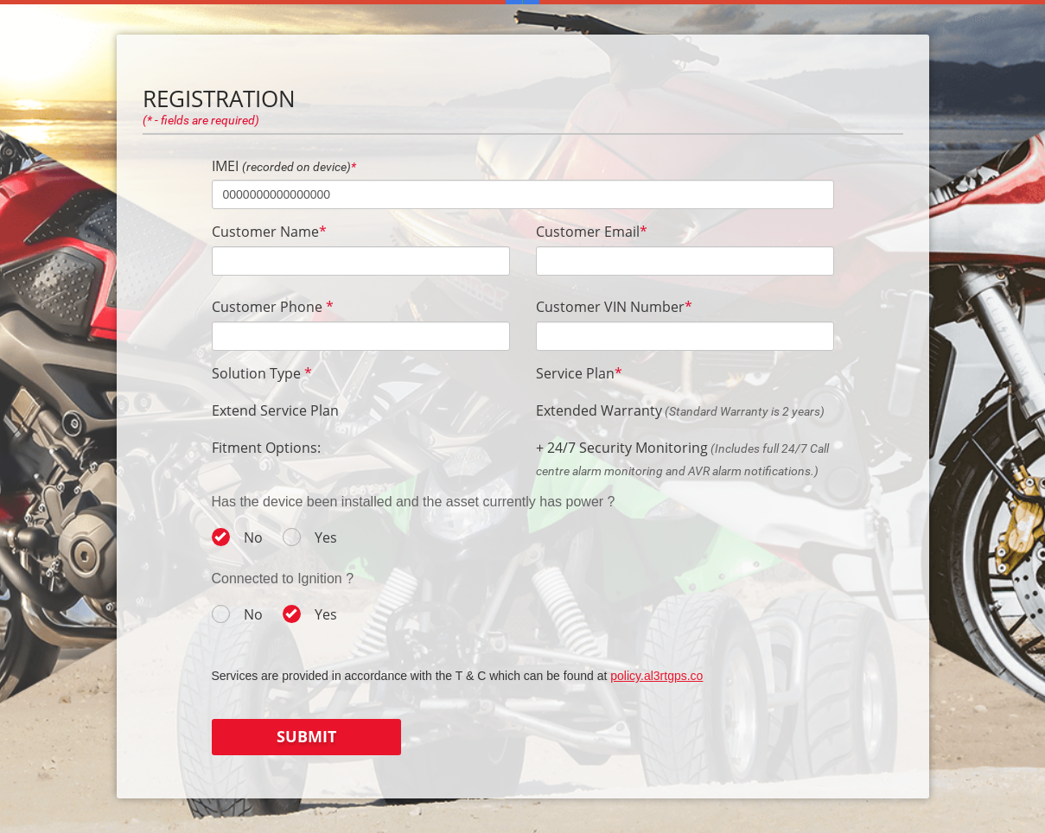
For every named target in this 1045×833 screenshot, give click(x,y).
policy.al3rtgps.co (656, 676)
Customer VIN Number (614, 306)
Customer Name (269, 231)
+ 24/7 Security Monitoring (622, 447)
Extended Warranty (599, 410)
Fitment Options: (266, 447)
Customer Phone (273, 306)
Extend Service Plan (275, 410)
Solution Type (262, 373)
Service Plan (579, 373)
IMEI (284, 165)
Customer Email (591, 231)
